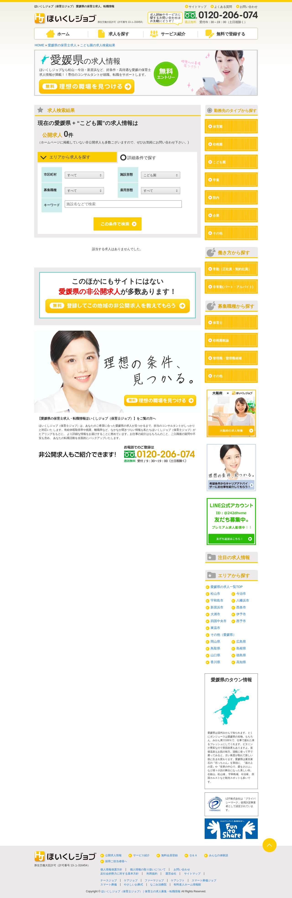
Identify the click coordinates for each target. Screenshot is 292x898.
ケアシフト (178, 880)
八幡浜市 (242, 600)
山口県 (215, 655)
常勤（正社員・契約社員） (232, 269)
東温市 (215, 628)
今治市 (241, 593)
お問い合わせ (249, 6)
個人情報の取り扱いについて (148, 869)
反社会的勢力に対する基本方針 (119, 873)
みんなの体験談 (218, 855)
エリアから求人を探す (65, 157)
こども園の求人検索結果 (97, 45)
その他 (217, 233)
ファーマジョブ (154, 880)
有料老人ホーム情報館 (187, 884)
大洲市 (215, 614)
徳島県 (241, 655)
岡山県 (215, 641)
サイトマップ (197, 6)
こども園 (219, 162)
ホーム (63, 34)
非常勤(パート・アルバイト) (233, 287)
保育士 (217, 322)
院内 (216, 198)
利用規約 (151, 873)
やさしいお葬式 (133, 884)
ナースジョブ (108, 880)
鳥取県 (215, 648)
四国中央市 (219, 621)
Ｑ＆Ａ (193, 855)
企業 (216, 215)
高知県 (241, 662)
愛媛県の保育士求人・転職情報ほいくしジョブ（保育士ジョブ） (87, 418)
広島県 (241, 641)
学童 (216, 180)
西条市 (241, 607)
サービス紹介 (173, 34)
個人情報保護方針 (111, 869)
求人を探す (119, 34)
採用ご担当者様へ (116, 861)
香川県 (215, 662)
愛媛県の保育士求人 (62, 45)
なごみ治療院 (158, 884)
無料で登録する (230, 34)
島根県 (241, 648)
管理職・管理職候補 (227, 358)
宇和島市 (217, 600)
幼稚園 (217, 144)
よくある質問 (223, 6)
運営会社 (170, 873)
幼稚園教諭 (221, 340)
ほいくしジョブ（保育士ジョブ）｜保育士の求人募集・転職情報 (140, 891)
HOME (39, 45)
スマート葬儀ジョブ (204, 880)
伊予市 (241, 614)
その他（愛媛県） (223, 634)
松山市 (215, 593)
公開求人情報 (113, 855)
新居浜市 (217, 607)
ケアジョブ (131, 880)
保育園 (217, 126)
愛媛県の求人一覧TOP (227, 587)
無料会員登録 (169, 855)
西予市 (241, 621)
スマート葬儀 (108, 884)
